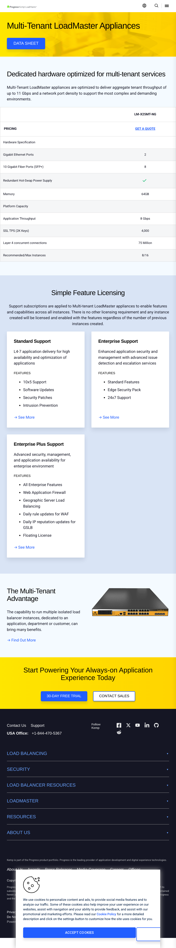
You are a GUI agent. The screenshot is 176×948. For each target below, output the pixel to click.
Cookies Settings (118, 936)
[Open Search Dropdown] (156, 6)
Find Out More (23, 644)
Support (37, 735)
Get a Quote (145, 133)
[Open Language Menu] (144, 6)
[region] (88, 910)
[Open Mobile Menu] (167, 6)
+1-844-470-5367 (47, 743)
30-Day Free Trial (63, 702)
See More (26, 421)
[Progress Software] (23, 859)
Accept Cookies (53, 936)
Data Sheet (26, 43)
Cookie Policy (106, 917)
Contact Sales (115, 702)
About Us (15, 879)
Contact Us (16, 735)
